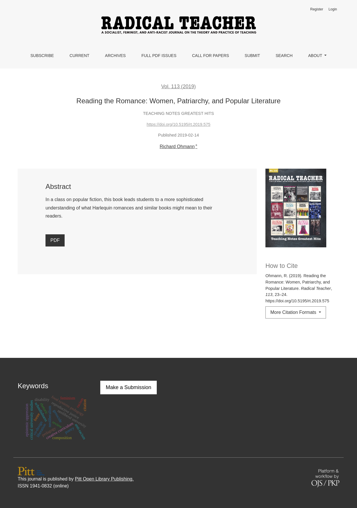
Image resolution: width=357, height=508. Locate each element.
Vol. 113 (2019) (178, 86)
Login (333, 9)
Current (79, 55)
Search (284, 55)
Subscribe (42, 55)
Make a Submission (128, 387)
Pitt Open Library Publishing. (104, 478)
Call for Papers (210, 55)
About (315, 55)
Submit (252, 55)
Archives (115, 55)
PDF (55, 240)
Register (316, 9)
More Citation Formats (294, 312)
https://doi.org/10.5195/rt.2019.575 (178, 124)
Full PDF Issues (158, 55)
